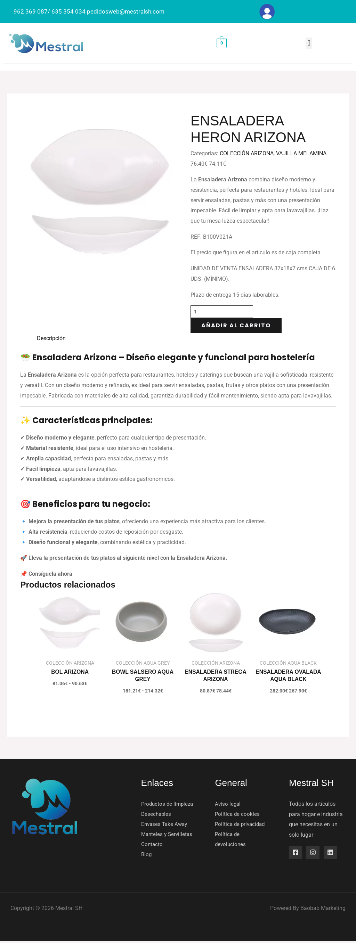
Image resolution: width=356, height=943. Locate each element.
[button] (309, 43)
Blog (146, 856)
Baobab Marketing (323, 910)
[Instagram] (312, 852)
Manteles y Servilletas (168, 835)
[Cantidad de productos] (222, 311)
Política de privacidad (241, 825)
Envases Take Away (165, 825)
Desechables (156, 814)
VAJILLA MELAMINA (301, 153)
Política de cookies (238, 814)
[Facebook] (295, 852)
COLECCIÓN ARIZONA (247, 153)
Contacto (152, 845)
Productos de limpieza (168, 804)
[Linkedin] (330, 852)
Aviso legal (228, 804)
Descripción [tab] (51, 338)
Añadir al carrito (236, 325)
